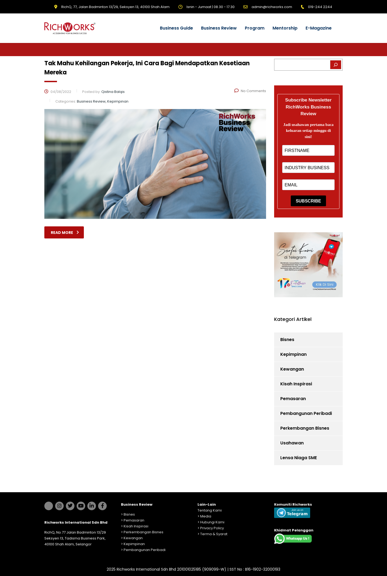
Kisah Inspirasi (296, 384)
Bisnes (287, 339)
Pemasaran (293, 399)
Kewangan (292, 369)
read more (65, 232)
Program (254, 28)
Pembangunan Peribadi (306, 413)
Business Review (219, 28)
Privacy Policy (212, 528)
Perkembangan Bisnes (304, 428)
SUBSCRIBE (308, 201)
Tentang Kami (210, 510)
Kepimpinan (293, 354)
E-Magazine (319, 28)
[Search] (335, 64)
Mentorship (285, 28)
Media (205, 516)
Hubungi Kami (212, 522)
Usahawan (292, 443)
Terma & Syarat (213, 534)
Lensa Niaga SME (298, 458)
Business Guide (176, 28)
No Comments (250, 90)
